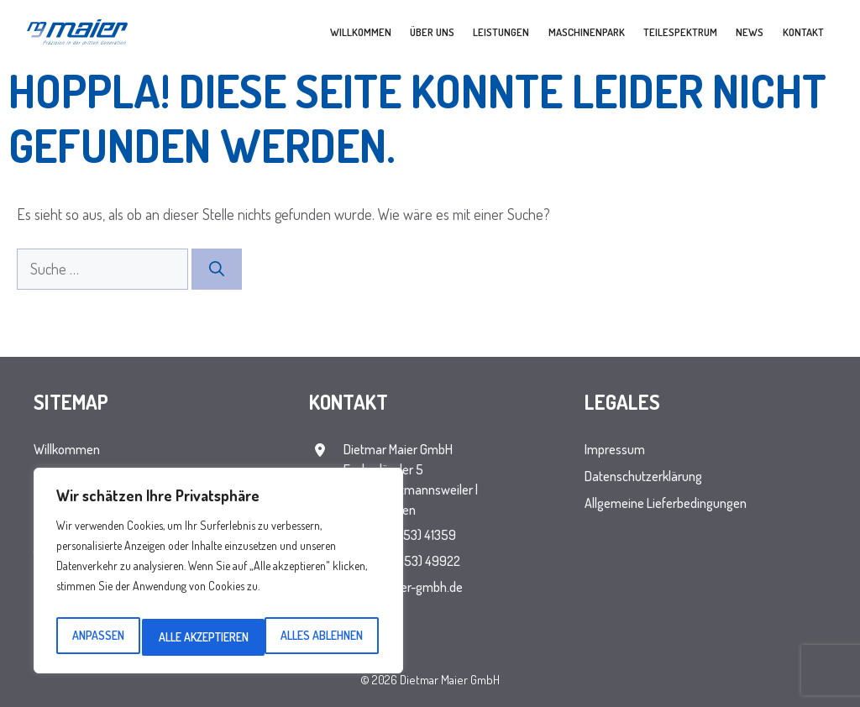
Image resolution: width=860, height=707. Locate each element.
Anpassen (97, 637)
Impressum (615, 449)
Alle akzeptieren (321, 637)
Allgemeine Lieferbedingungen (666, 503)
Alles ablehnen (199, 637)
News (749, 32)
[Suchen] (216, 269)
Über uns (432, 32)
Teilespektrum (680, 32)
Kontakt (803, 32)
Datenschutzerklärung (643, 476)
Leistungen (501, 32)
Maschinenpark (586, 32)
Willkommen (360, 32)
